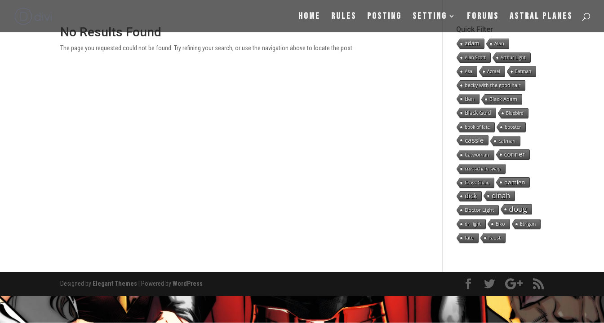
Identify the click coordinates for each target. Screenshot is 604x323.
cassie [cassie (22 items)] (474, 139)
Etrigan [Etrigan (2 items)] (528, 223)
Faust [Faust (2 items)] (495, 237)
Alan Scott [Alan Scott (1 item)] (475, 57)
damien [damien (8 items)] (514, 182)
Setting (430, 17)
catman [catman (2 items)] (506, 140)
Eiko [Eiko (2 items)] (500, 223)
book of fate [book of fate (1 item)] (477, 127)
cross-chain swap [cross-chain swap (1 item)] (483, 169)
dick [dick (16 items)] (471, 196)
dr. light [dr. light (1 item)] (473, 224)
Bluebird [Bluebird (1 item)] (515, 113)
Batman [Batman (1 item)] (523, 71)
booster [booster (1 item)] (513, 127)
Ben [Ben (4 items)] (470, 98)
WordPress (188, 283)
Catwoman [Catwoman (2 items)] (477, 154)
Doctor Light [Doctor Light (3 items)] (479, 209)
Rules (343, 17)
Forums (483, 17)
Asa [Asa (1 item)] (468, 71)
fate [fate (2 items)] (469, 237)
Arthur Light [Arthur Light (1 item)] (513, 57)
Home (309, 17)
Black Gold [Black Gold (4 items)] (478, 112)
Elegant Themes (115, 283)
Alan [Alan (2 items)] (499, 43)
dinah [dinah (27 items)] (501, 196)
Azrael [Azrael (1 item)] (493, 71)
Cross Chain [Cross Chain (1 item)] (477, 182)
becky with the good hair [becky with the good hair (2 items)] (492, 85)
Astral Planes (541, 17)
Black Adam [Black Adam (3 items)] (503, 99)
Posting (384, 17)
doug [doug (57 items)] (518, 209)
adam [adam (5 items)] (472, 43)
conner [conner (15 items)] (514, 154)
